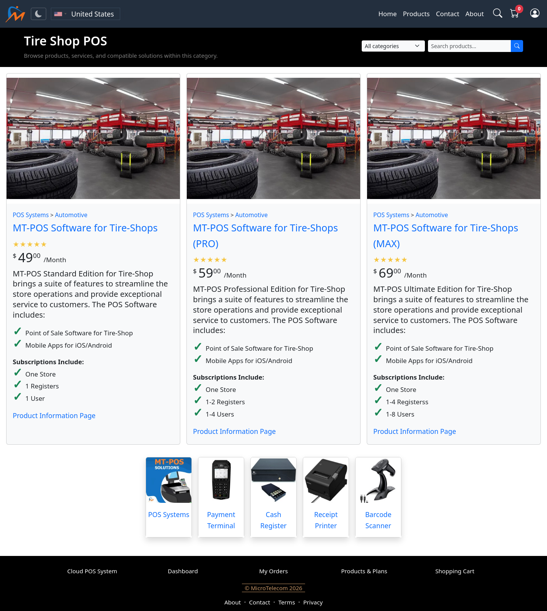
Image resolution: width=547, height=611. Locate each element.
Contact (448, 13)
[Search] (517, 46)
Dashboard (183, 571)
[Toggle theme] (38, 14)
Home (387, 13)
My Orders (273, 571)
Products (416, 13)
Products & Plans (364, 571)
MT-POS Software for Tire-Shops (85, 227)
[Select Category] (393, 46)
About (474, 13)
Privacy (312, 602)
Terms (286, 602)
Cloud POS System (92, 571)
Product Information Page (54, 415)
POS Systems (31, 215)
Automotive (71, 215)
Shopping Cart (455, 571)
